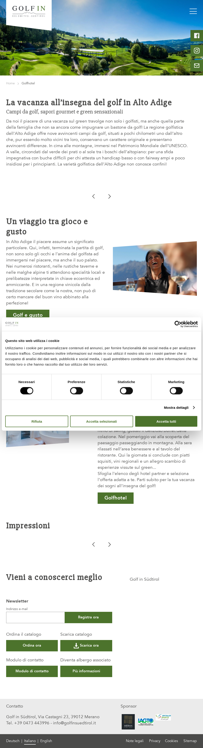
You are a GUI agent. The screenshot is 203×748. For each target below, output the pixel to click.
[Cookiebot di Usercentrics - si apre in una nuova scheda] (178, 324)
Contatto (14, 706)
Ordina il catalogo (23, 635)
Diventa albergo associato (85, 660)
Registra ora (88, 617)
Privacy (154, 741)
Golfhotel (115, 498)
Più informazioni (86, 671)
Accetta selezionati (101, 421)
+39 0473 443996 (31, 723)
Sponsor (129, 706)
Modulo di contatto (24, 660)
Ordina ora (32, 646)
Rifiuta (36, 421)
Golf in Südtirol (144, 579)
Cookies (171, 741)
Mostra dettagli (176, 407)
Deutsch (13, 741)
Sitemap (190, 741)
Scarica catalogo (76, 635)
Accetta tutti (166, 421)
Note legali (135, 741)
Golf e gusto (28, 315)
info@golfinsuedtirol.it (74, 723)
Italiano (30, 741)
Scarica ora (86, 645)
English (46, 741)
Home (10, 83)
